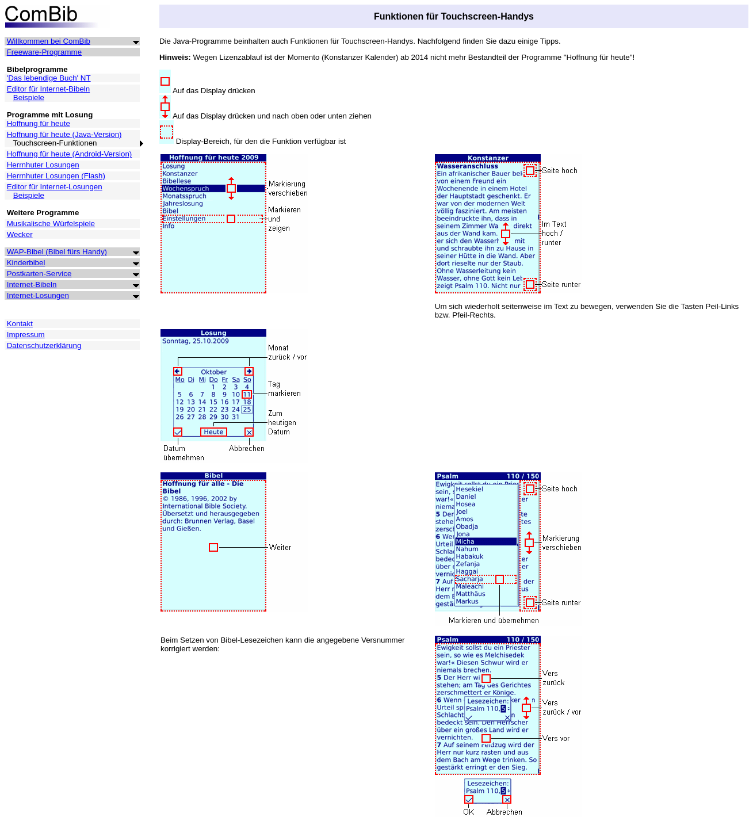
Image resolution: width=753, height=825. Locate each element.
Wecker (20, 234)
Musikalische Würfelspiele (51, 223)
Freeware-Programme (44, 52)
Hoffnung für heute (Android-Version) (69, 154)
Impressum (26, 334)
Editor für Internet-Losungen (54, 186)
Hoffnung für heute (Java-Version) (64, 134)
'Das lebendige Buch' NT (49, 78)
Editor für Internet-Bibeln (48, 89)
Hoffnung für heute (38, 123)
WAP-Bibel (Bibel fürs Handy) (57, 251)
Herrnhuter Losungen (43, 165)
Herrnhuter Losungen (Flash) (56, 175)
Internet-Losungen (38, 295)
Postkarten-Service (39, 273)
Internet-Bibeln (32, 284)
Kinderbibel (26, 262)
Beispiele (28, 97)
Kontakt (20, 323)
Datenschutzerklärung (44, 345)
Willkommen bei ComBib (48, 41)
